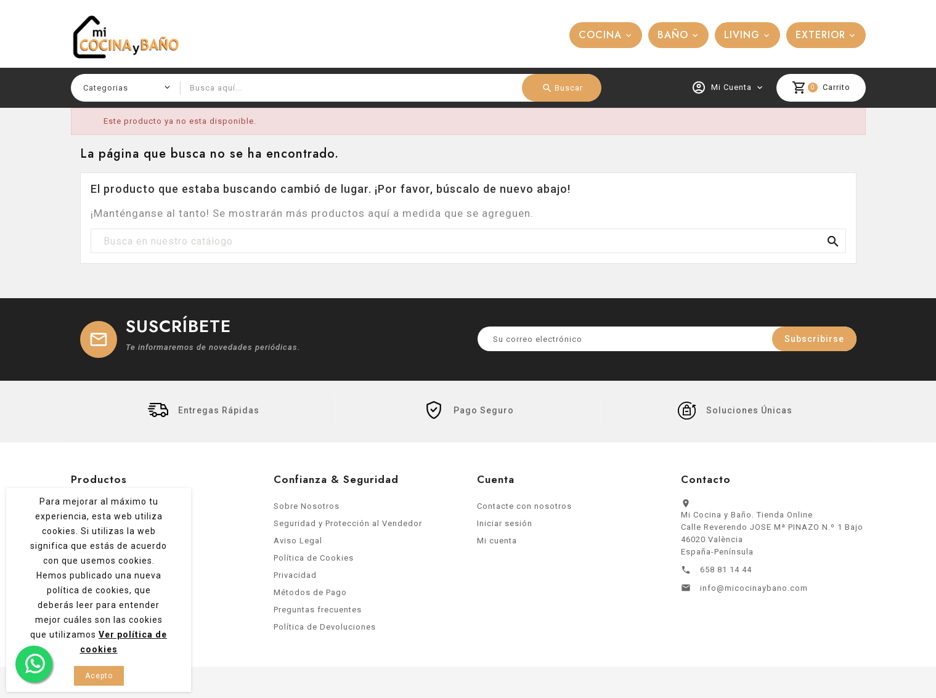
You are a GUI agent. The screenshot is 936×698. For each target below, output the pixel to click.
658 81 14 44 (726, 573)
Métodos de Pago (310, 596)
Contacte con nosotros (524, 510)
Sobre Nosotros (307, 510)
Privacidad (295, 579)
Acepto (99, 676)
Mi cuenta (497, 545)
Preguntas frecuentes (318, 614)
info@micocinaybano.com (754, 592)
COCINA (600, 35)
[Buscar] (468, 241)
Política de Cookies (314, 562)
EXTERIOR (820, 35)
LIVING (742, 35)
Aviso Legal (298, 545)
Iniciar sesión (504, 527)
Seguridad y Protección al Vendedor (348, 527)
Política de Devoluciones (325, 631)
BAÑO (672, 35)
